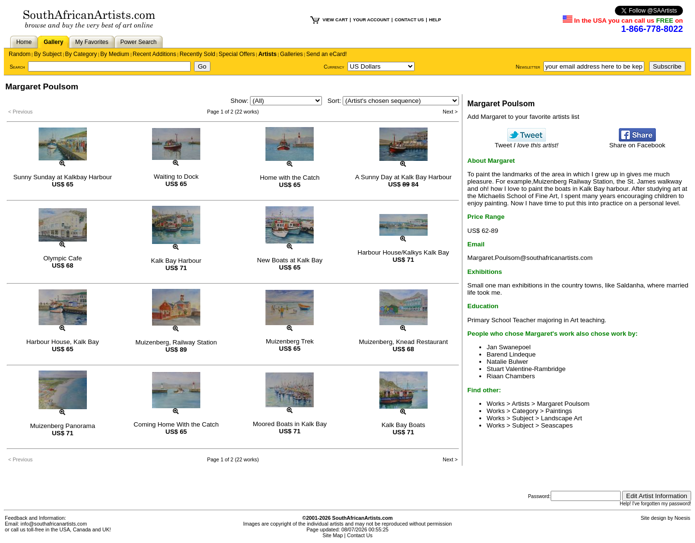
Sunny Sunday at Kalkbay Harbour (62, 177)
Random (19, 54)
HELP (435, 19)
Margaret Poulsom (563, 403)
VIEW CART (335, 19)
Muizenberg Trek (290, 341)
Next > (450, 111)
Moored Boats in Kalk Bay (290, 424)
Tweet (526, 142)
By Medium (114, 54)
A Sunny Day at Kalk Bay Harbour (403, 177)
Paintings (558, 410)
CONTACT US (409, 19)
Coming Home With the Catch (176, 424)
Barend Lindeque (511, 354)
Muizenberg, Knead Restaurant (403, 341)
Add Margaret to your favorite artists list (523, 116)
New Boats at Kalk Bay (290, 260)
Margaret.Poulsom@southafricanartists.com (529, 257)
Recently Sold (197, 54)
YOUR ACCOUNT (371, 19)
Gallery (53, 42)
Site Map (332, 535)
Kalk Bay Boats (403, 425)
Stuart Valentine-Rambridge (525, 368)
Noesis (682, 518)
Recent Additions (154, 54)
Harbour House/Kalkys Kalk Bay (403, 252)
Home (24, 42)
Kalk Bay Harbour (176, 260)
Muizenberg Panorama (62, 425)
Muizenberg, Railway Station (176, 342)
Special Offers (237, 54)
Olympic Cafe (62, 258)
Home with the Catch (290, 177)
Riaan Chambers (510, 376)
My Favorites (92, 42)
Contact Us (360, 535)
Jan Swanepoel (508, 347)
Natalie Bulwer (507, 361)
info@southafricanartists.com (54, 524)
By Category (81, 54)
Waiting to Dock (176, 176)
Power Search (138, 42)
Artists (267, 54)
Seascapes (557, 425)
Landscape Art (561, 418)
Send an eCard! (326, 54)
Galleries (291, 54)
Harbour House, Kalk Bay (62, 341)
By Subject (47, 54)
